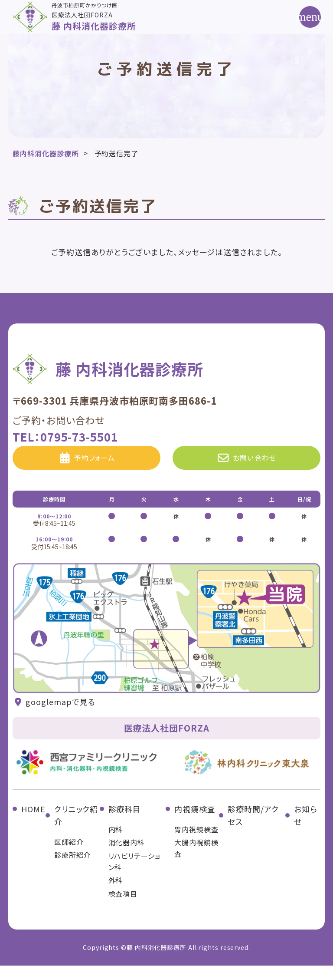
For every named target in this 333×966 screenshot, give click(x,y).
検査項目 (123, 894)
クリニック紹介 (76, 816)
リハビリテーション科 (134, 862)
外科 (115, 881)
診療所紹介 (72, 856)
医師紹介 (69, 842)
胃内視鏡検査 (196, 830)
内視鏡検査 (194, 809)
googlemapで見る (54, 702)
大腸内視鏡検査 (196, 849)
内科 (115, 830)
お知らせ (305, 816)
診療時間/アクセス (253, 816)
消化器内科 (126, 843)
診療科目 (124, 809)
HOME (33, 809)
